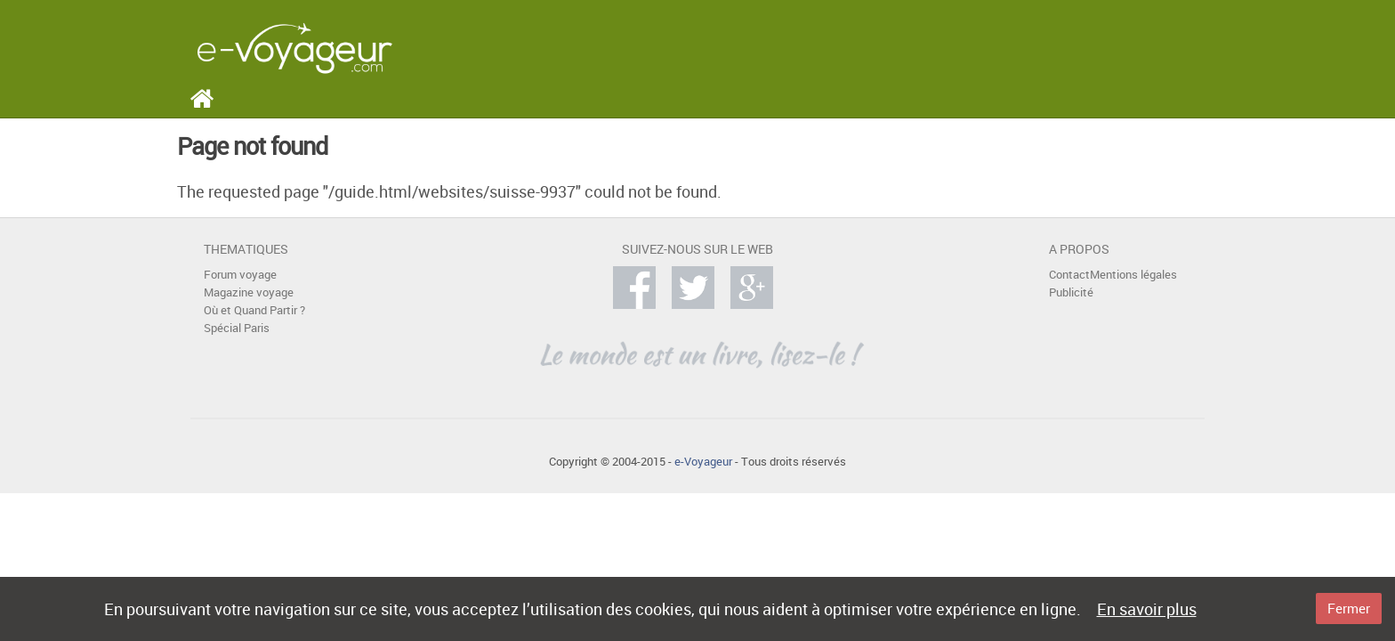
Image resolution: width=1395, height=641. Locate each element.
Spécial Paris (237, 328)
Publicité (1071, 292)
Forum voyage (240, 274)
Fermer (1348, 608)
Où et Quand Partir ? (254, 310)
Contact (1069, 274)
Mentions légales (1133, 274)
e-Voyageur (703, 461)
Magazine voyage (249, 292)
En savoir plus (1147, 609)
